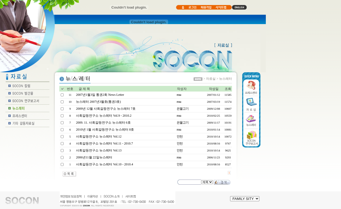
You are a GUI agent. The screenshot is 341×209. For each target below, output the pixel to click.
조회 (228, 89)
